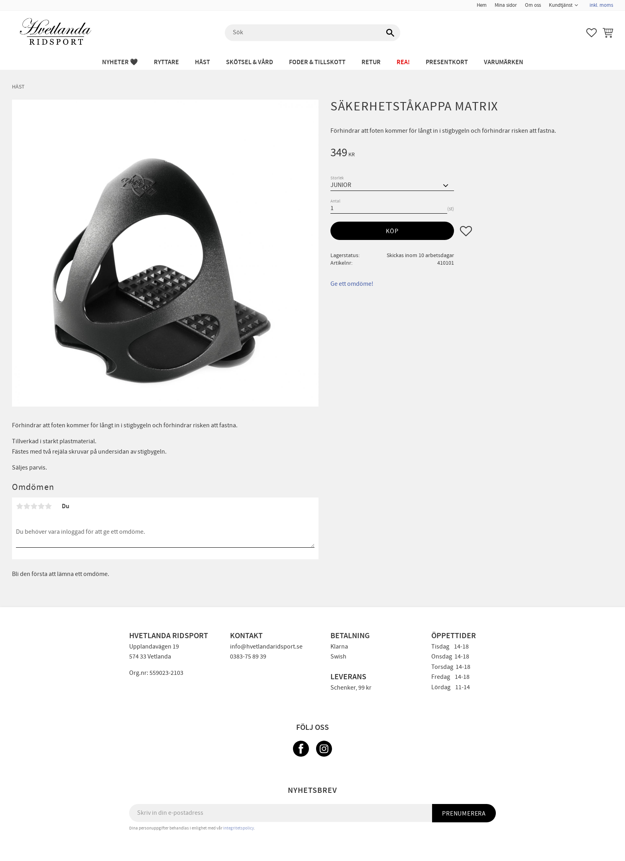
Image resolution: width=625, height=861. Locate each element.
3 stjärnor (33, 506)
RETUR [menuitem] (371, 62)
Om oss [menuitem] (533, 5)
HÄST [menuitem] (202, 62)
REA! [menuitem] (403, 62)
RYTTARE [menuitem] (166, 62)
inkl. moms (601, 5)
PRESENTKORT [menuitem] (447, 62)
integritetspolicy (238, 828)
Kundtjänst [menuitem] (560, 5)
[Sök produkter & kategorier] (312, 32)
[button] (591, 33)
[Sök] (390, 32)
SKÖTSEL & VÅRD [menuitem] (249, 62)
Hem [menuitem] (482, 5)
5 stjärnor (48, 506)
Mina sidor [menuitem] (506, 5)
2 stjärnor (26, 506)
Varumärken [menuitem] (503, 62)
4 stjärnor (41, 506)
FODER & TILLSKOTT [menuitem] (317, 62)
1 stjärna (19, 506)
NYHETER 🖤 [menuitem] (120, 62)
